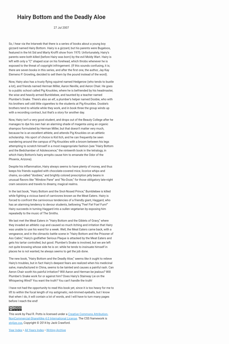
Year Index (15, 330)
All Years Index (34, 330)
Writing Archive (56, 330)
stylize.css (15, 323)
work (18, 314)
